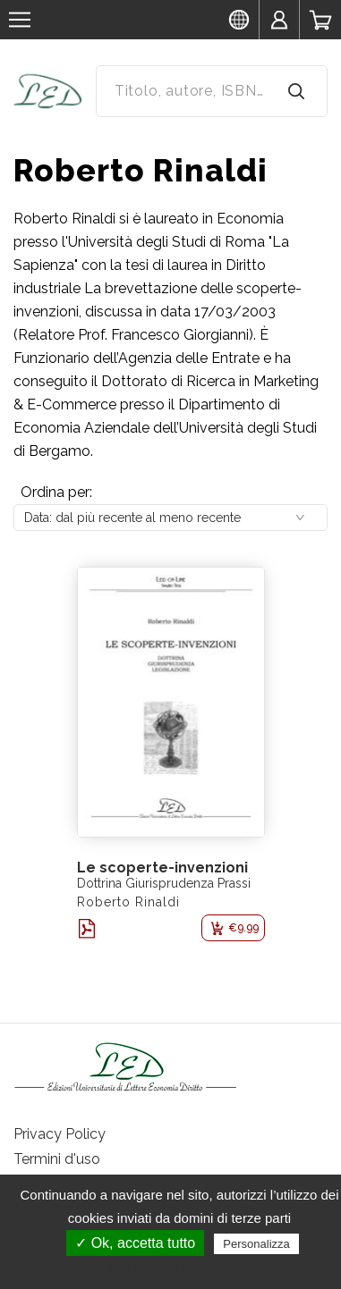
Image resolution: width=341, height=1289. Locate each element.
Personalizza (256, 1244)
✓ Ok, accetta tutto (135, 1243)
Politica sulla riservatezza (179, 1268)
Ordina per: (56, 492)
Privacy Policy (59, 1133)
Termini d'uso (56, 1158)
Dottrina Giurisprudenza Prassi (164, 883)
